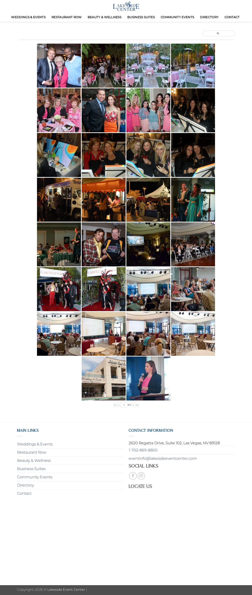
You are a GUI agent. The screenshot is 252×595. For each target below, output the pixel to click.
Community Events (177, 17)
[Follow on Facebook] (133, 476)
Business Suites (141, 17)
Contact (231, 17)
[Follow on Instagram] (141, 476)
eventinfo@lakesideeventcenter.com (163, 458)
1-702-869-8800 (143, 450)
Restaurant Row (66, 17)
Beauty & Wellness (105, 17)
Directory (209, 17)
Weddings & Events (28, 17)
